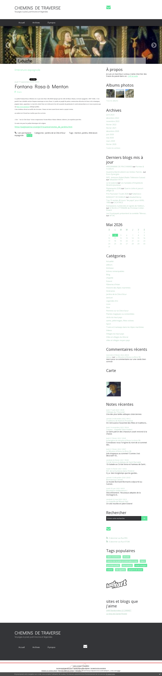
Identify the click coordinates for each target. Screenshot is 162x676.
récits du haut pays (114, 317)
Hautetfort (86, 666)
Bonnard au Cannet (114, 479)
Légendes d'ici (112, 301)
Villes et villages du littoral (117, 337)
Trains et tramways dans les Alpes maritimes (125, 327)
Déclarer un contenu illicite (49, 670)
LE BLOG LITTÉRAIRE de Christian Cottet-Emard (125, 209)
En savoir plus (110, 674)
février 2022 (111, 125)
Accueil (22, 22)
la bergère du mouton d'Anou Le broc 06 (123, 440)
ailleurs (109, 265)
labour (109, 357)
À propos (51, 22)
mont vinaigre (140, 565)
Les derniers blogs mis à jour (64, 668)
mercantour (127, 565)
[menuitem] (22, 22)
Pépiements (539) (113, 188)
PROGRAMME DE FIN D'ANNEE (119, 166)
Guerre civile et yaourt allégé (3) (124, 189)
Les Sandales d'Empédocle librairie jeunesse (124, 184)
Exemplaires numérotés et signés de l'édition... (125, 206)
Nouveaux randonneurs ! (116, 490)
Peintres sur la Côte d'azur (117, 311)
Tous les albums (112, 101)
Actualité (110, 261)
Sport (108, 324)
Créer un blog (77, 666)
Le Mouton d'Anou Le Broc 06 (128, 357)
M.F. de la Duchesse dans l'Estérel (120, 471)
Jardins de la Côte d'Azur (55, 133)
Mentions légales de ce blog (66, 670)
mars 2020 (110, 141)
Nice (108, 307)
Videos (109, 330)
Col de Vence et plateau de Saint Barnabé (123, 462)
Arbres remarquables (115, 271)
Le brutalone (111, 183)
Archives (36, 22)
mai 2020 (110, 138)
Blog (108, 275)
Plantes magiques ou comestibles (120, 314)
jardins (85, 133)
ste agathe (120, 569)
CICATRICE (118, 202)
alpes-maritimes (113, 557)
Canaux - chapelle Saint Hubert (119, 429)
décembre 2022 (112, 118)
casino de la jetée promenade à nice (122, 561)
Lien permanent (23, 133)
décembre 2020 (112, 131)
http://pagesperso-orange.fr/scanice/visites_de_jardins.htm (43, 126)
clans (143, 561)
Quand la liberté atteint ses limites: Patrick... (124, 172)
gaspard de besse (135, 569)
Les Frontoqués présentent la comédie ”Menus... (126, 213)
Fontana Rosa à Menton (41, 86)
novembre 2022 (112, 121)
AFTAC (112, 215)
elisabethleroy (135, 197)
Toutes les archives (113, 148)
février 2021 (111, 128)
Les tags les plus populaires (98, 668)
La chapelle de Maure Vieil (117, 501)
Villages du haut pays (115, 334)
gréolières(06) (113, 565)
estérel (109, 569)
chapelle (109, 278)
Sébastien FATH (116, 179)
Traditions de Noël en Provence (119, 420)
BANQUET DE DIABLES (116, 197)
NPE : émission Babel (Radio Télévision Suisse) (125, 177)
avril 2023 (110, 115)
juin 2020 (110, 134)
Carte (111, 370)
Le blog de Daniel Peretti (116, 613)
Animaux (110, 268)
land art (109, 298)
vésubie (126, 557)
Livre (108, 304)
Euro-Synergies (112, 174)
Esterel (109, 281)
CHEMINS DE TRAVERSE (38, 8)
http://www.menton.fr (23, 107)
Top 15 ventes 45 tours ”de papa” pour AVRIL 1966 (125, 201)
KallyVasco (136, 194)
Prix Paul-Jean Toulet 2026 (117, 194)
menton (77, 133)
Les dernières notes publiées (81, 668)
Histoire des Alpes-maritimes (118, 288)
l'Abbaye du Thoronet (115, 412)
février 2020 (111, 144)
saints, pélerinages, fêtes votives (120, 321)
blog (118, 670)
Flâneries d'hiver (113, 284)
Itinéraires (110, 291)
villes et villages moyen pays (118, 340)
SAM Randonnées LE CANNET (118, 610)
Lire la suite (133, 76)
